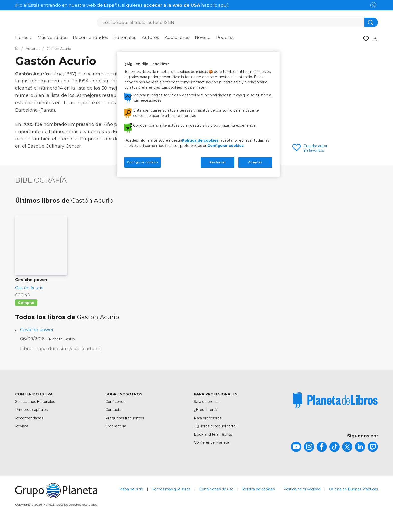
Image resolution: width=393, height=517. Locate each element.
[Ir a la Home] (16, 48)
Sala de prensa (206, 401)
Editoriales (125, 37)
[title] (335, 400)
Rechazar (217, 162)
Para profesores (207, 418)
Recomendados (90, 37)
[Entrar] (373, 39)
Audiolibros (177, 37)
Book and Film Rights (213, 434)
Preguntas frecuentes (124, 418)
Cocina (22, 295)
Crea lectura (115, 426)
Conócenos (115, 401)
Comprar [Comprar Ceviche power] (26, 302)
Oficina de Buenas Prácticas (353, 489)
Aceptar (255, 162)
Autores (150, 37)
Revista (203, 37)
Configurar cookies (225, 145)
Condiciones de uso (216, 489)
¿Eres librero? (206, 409)
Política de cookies (258, 489)
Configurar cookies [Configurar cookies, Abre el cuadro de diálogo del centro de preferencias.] (142, 162)
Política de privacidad (301, 489)
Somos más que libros (171, 489)
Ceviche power (37, 329)
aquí (223, 5)
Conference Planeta (211, 442)
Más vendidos (52, 37)
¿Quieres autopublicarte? (215, 426)
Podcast (225, 37)
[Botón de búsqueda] (371, 22)
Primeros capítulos (31, 409)
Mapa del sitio (131, 489)
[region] (198, 114)
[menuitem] (23, 39)
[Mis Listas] (364, 39)
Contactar (114, 409)
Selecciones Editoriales (35, 401)
